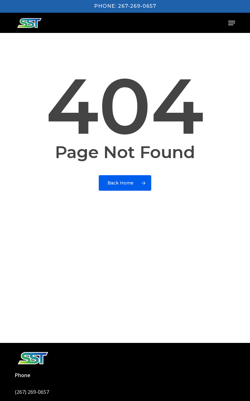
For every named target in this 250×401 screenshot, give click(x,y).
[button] (231, 23)
